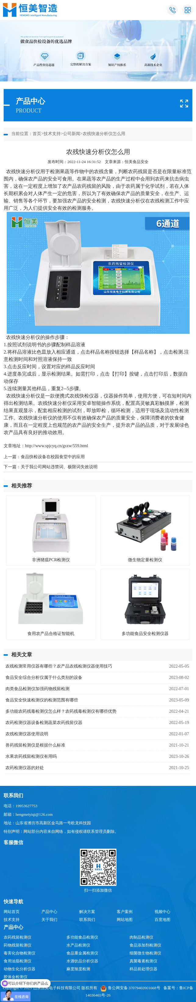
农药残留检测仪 (17, 937)
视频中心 (162, 911)
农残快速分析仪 (23, 171)
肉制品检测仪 (141, 937)
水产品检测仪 (78, 945)
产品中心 (49, 911)
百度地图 (162, 919)
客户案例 (125, 911)
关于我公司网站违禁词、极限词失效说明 (59, 467)
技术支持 (52, 133)
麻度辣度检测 (78, 969)
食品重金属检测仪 (82, 953)
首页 (37, 133)
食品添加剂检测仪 (145, 945)
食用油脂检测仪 (17, 961)
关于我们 (49, 919)
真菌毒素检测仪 (143, 961)
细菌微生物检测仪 (145, 953)
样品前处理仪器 (143, 969)
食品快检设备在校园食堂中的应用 (53, 457)
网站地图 (125, 919)
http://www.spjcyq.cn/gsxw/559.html (56, 446)
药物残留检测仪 (17, 945)
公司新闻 (71, 133)
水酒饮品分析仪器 (82, 961)
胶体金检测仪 (15, 977)
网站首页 (12, 911)
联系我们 (87, 919)
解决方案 (87, 911)
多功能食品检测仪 (82, 937)
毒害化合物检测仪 (19, 953)
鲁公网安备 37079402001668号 (130, 988)
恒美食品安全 (136, 161)
